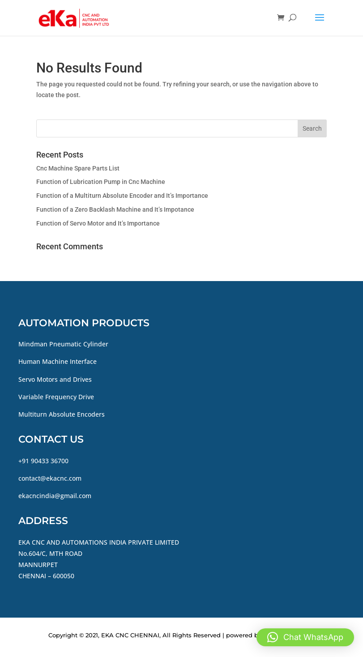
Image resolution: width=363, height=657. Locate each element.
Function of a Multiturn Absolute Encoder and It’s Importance (122, 195)
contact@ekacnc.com (49, 478)
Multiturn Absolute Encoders (61, 414)
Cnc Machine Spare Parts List (78, 168)
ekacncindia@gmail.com (54, 495)
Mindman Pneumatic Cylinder (63, 344)
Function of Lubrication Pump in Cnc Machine (100, 181)
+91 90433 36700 (43, 460)
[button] (305, 637)
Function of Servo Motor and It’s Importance (98, 223)
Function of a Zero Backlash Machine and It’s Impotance (115, 209)
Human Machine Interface (57, 361)
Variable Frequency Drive (56, 396)
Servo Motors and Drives (55, 379)
